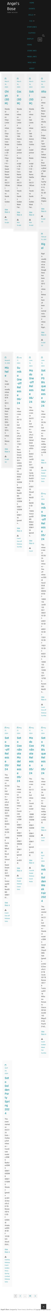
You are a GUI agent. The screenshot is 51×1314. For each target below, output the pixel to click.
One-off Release (19, 542)
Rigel (43, 246)
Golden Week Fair (43, 1047)
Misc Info (32, 62)
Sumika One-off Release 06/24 (19, 385)
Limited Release (7, 1277)
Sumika (19, 547)
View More (7, 210)
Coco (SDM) (19, 97)
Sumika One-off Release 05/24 (43, 521)
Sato (42, 481)
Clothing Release (7, 1261)
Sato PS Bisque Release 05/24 (43, 755)
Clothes (31, 33)
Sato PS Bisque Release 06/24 (43, 388)
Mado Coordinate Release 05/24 (31, 755)
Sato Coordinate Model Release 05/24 (19, 759)
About (31, 68)
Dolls (30, 15)
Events (32, 8)
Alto (43, 92)
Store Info (31, 50)
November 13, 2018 (8, 360)
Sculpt (7, 222)
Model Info (32, 56)
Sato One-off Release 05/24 (7, 753)
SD (42, 222)
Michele (7, 372)
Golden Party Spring (7, 1271)
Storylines (32, 27)
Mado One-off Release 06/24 (31, 386)
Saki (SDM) (31, 97)
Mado (31, 882)
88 (30, 1296)
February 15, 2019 (44, 237)
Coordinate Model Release (45, 473)
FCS (30, 21)
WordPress (30, 1309)
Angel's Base (13, 6)
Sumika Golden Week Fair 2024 (43, 883)
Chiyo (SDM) (7, 97)
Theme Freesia (22, 1309)
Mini (6, 220)
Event (19, 538)
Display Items (30, 42)
